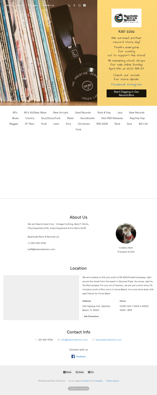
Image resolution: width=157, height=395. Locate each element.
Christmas (84, 123)
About (20, 5)
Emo (68, 123)
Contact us (48, 5)
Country (29, 118)
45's (15, 112)
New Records (136, 112)
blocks (86, 381)
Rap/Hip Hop (137, 118)
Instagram (134, 84)
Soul (129, 123)
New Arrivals (60, 112)
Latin (56, 123)
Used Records (83, 112)
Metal (70, 118)
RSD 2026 (102, 123)
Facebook (118, 84)
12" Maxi (29, 123)
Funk (78, 129)
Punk (44, 123)
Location (32, 5)
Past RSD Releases (112, 118)
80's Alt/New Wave (35, 112)
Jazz (119, 112)
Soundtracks (87, 118)
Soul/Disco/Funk (50, 118)
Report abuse (113, 381)
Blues (15, 118)
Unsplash (98, 381)
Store (9, 5)
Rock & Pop (104, 112)
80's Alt (143, 123)
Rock (117, 123)
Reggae (13, 123)
